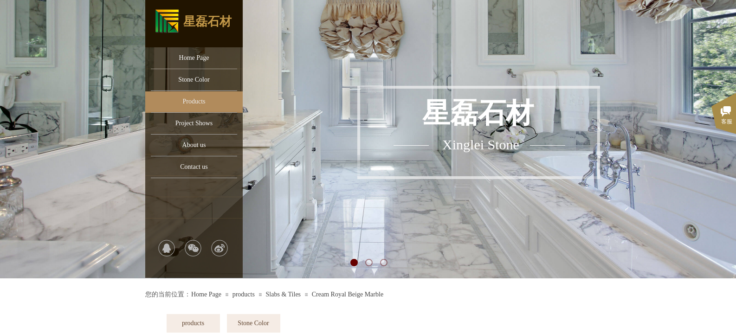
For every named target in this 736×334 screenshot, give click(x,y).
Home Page (194, 57)
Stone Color (193, 79)
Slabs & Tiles (283, 294)
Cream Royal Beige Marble (347, 294)
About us (194, 144)
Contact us (194, 166)
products (243, 294)
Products (194, 101)
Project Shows (194, 123)
